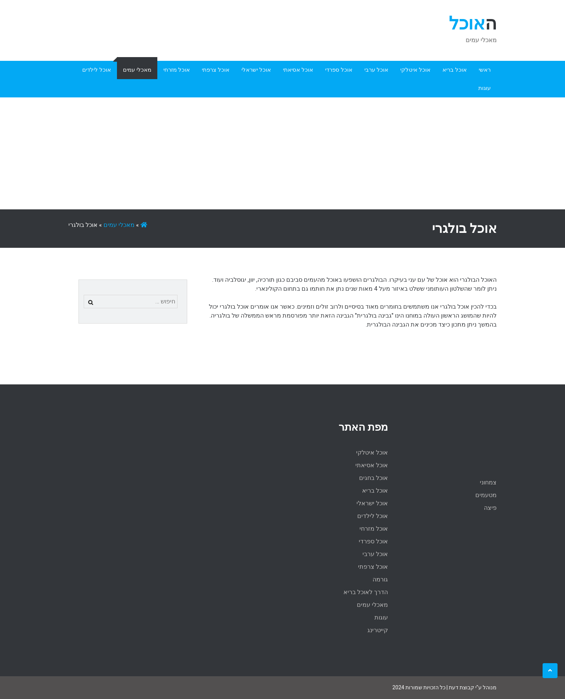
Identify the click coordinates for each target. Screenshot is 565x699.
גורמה (380, 579)
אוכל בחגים (373, 477)
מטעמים (486, 495)
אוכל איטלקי (415, 69)
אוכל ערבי (376, 69)
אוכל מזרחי (176, 69)
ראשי (485, 69)
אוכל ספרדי (338, 69)
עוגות (484, 88)
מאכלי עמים (137, 69)
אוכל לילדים (96, 69)
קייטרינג (377, 630)
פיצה (490, 507)
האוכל (473, 23)
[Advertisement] (282, 153)
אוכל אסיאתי (298, 69)
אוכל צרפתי (215, 69)
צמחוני (488, 482)
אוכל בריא (454, 69)
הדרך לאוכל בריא (365, 592)
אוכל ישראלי (256, 69)
